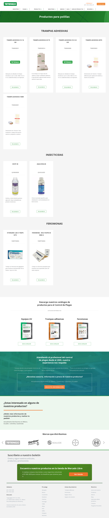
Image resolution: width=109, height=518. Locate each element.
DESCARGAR (26, 344)
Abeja (43, 506)
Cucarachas (45, 494)
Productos (93, 492)
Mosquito (44, 490)
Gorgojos (44, 513)
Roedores (44, 497)
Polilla (43, 504)
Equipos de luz (68, 494)
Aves (43, 508)
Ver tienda (78, 474)
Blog (68, 9)
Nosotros (16, 9)
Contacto (93, 503)
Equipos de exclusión (70, 497)
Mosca (43, 492)
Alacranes (44, 515)
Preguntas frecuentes (96, 505)
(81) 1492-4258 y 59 (89, 5)
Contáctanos (101, 4)
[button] (26, 9)
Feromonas (82, 319)
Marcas (62, 9)
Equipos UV (26, 319)
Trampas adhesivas (54, 319)
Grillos (43, 511)
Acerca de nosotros (96, 490)
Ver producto (15, 87)
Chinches (44, 499)
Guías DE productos (77, 9)
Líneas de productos (70, 487)
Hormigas (44, 501)
